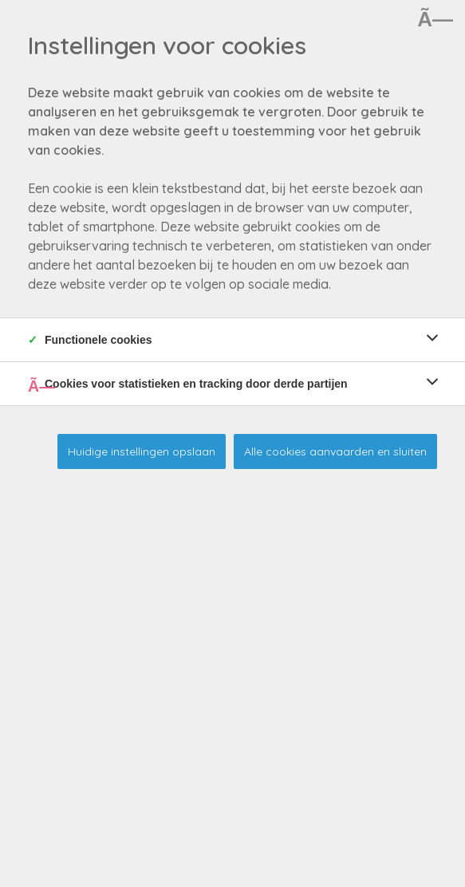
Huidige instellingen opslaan (141, 451)
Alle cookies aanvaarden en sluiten (335, 451)
